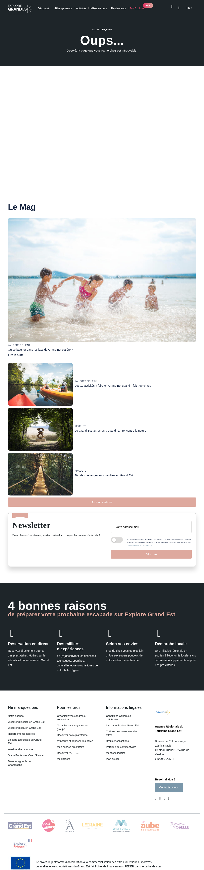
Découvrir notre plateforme (72, 734)
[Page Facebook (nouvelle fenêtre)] (156, 800)
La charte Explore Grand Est (122, 725)
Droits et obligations (117, 740)
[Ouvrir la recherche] (171, 8)
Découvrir (44, 8)
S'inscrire (151, 554)
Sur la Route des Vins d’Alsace (25, 755)
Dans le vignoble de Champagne (19, 763)
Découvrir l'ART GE (68, 752)
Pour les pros (68, 707)
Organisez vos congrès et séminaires (71, 717)
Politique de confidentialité (121, 746)
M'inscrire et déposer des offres (75, 740)
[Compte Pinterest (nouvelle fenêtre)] (168, 800)
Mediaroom (63, 758)
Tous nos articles (102, 502)
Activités (81, 8)
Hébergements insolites (21, 733)
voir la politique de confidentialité (140, 545)
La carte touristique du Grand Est (24, 741)
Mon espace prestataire (70, 746)
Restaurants (118, 8)
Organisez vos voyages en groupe (72, 727)
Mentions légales (116, 752)
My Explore (137, 8)
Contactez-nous (169, 788)
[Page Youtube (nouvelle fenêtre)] (164, 800)
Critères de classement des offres (121, 733)
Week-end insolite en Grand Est (26, 721)
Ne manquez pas (23, 707)
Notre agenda (16, 715)
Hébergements (63, 8)
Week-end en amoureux (22, 749)
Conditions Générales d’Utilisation (118, 717)
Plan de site (113, 758)
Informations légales (124, 707)
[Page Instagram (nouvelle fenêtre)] (160, 800)
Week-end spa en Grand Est (24, 727)
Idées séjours (98, 8)
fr (188, 8)
